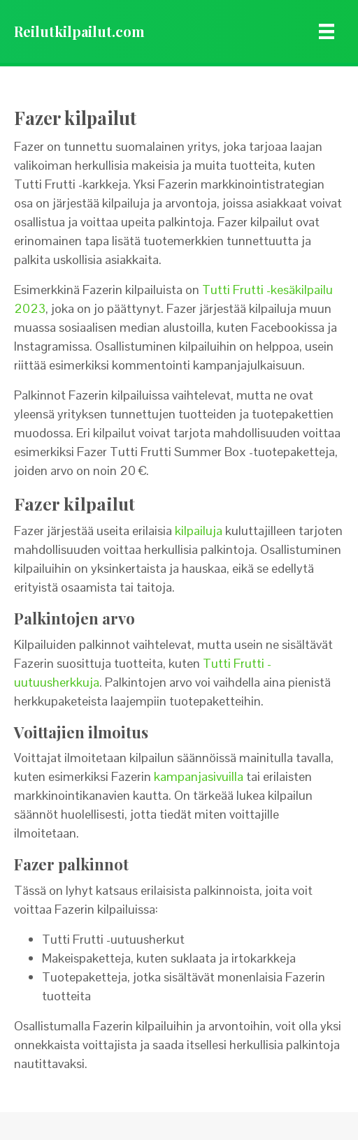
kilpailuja (198, 530)
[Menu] (326, 31)
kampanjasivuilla (198, 776)
